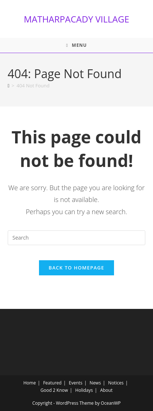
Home (30, 383)
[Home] (9, 85)
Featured (52, 383)
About (106, 390)
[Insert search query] (76, 237)
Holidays (84, 390)
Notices (116, 383)
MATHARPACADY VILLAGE (76, 19)
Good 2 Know (54, 390)
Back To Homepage (76, 267)
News (95, 383)
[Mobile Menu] (76, 45)
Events (75, 383)
